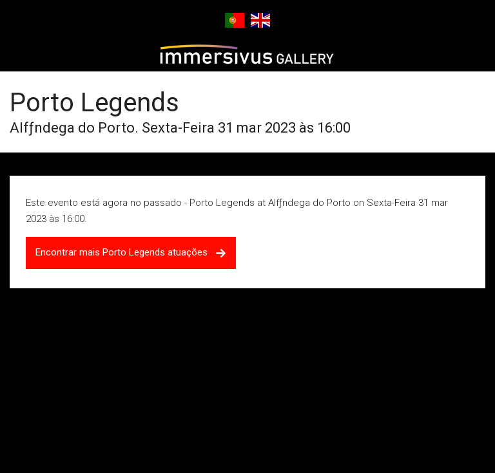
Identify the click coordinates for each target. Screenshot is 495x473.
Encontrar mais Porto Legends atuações (130, 252)
